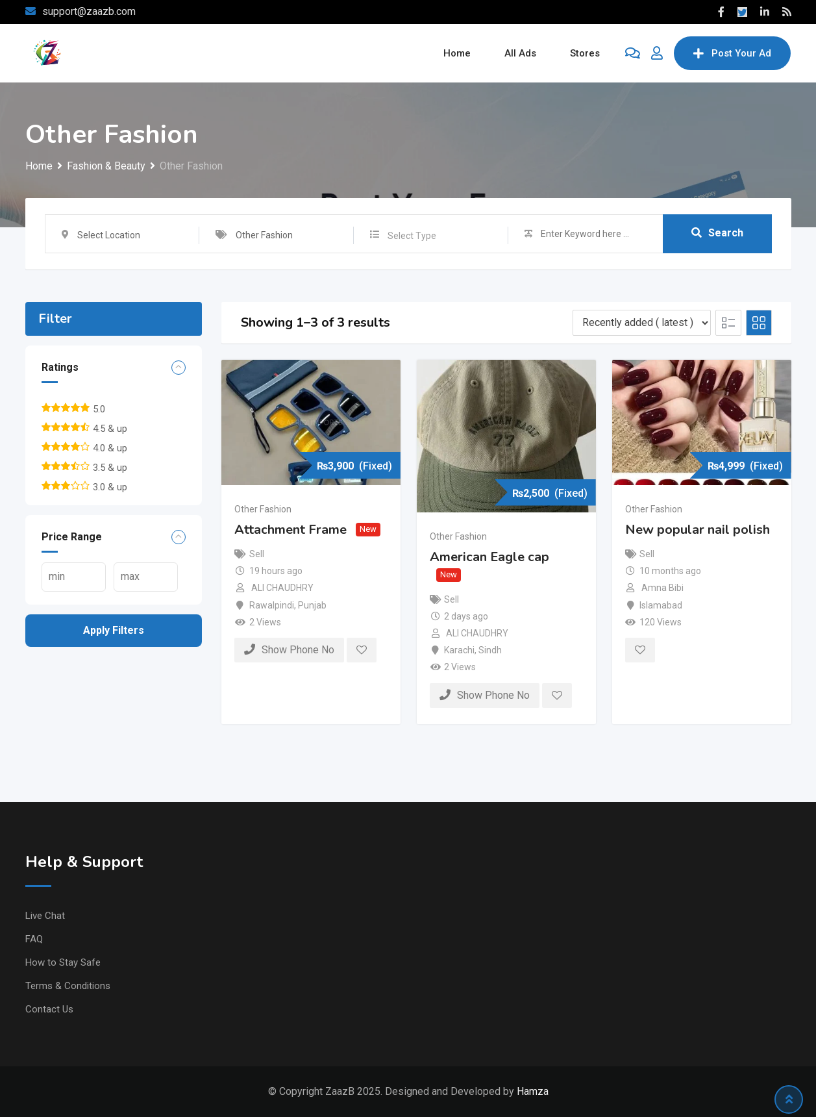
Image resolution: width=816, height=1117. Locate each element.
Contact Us (49, 1009)
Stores (585, 53)
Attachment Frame (290, 529)
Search (717, 233)
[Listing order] (642, 323)
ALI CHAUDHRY (282, 588)
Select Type (412, 236)
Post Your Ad (732, 53)
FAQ (34, 939)
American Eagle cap (489, 556)
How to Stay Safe (63, 962)
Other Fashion (262, 509)
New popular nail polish (697, 529)
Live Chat (45, 916)
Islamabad (660, 605)
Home (457, 53)
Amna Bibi (662, 588)
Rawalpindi (271, 605)
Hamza (533, 1091)
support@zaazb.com (89, 11)
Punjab (312, 605)
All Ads (520, 53)
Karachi (459, 650)
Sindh (490, 650)
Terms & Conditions (67, 986)
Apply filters (113, 630)
